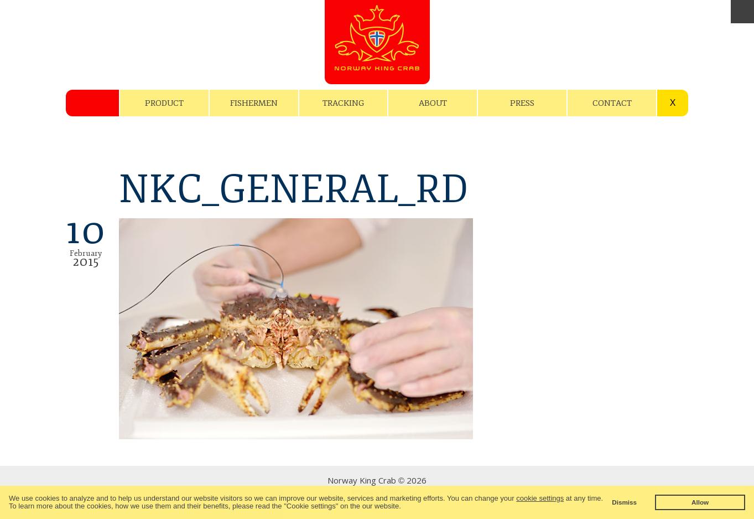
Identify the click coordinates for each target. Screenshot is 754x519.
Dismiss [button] (624, 502)
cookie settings (540, 498)
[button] (404, 507)
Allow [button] (700, 502)
